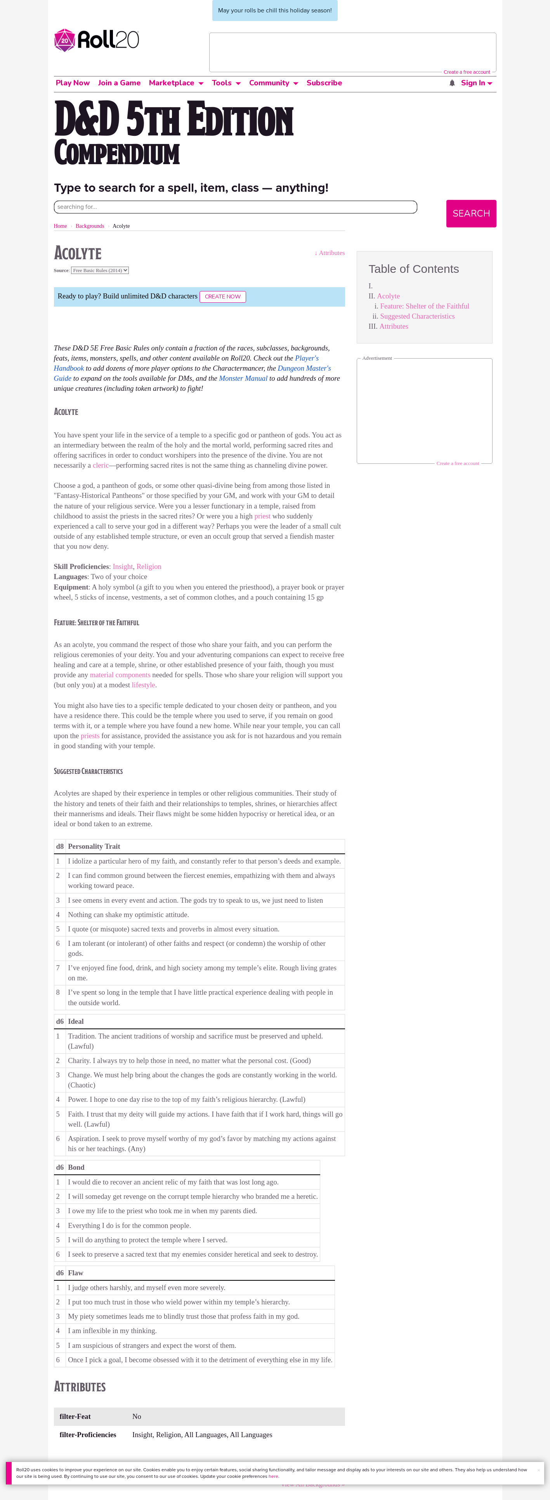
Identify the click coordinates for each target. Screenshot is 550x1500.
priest (263, 516)
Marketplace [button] (171, 83)
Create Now (223, 296)
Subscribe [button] (324, 83)
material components (120, 675)
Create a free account (467, 72)
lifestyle (143, 685)
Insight (123, 566)
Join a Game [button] (119, 83)
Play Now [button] (73, 83)
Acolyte (388, 296)
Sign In (477, 83)
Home (60, 226)
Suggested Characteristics (417, 316)
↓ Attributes (329, 253)
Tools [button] (222, 83)
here (273, 1476)
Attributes (393, 326)
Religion (149, 566)
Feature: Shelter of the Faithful (425, 306)
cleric (101, 465)
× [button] (538, 1470)
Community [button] (269, 83)
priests (90, 736)
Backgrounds (90, 226)
